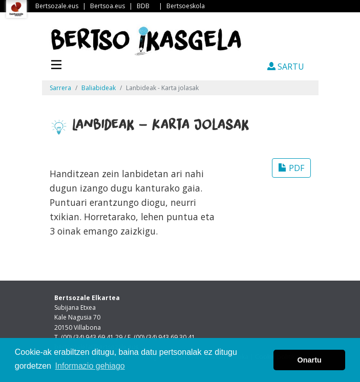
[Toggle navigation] (56, 63)
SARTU (285, 66)
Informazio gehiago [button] (90, 366)
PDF (291, 168)
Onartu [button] (310, 360)
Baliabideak (98, 87)
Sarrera (60, 87)
